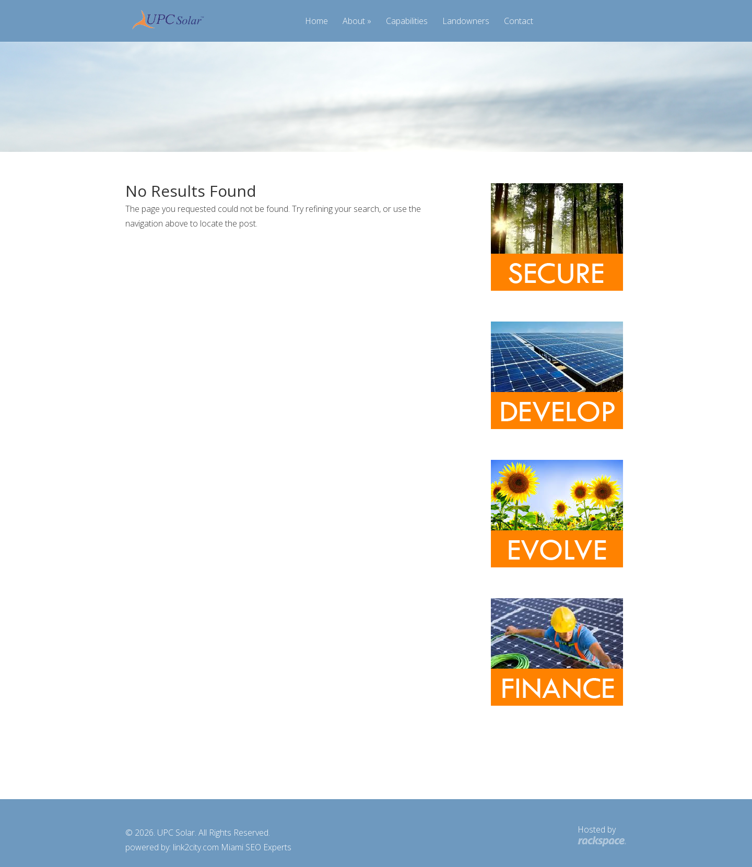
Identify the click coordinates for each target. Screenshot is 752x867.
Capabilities (407, 22)
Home (316, 22)
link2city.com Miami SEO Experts (232, 847)
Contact (518, 22)
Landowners (465, 22)
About (354, 22)
